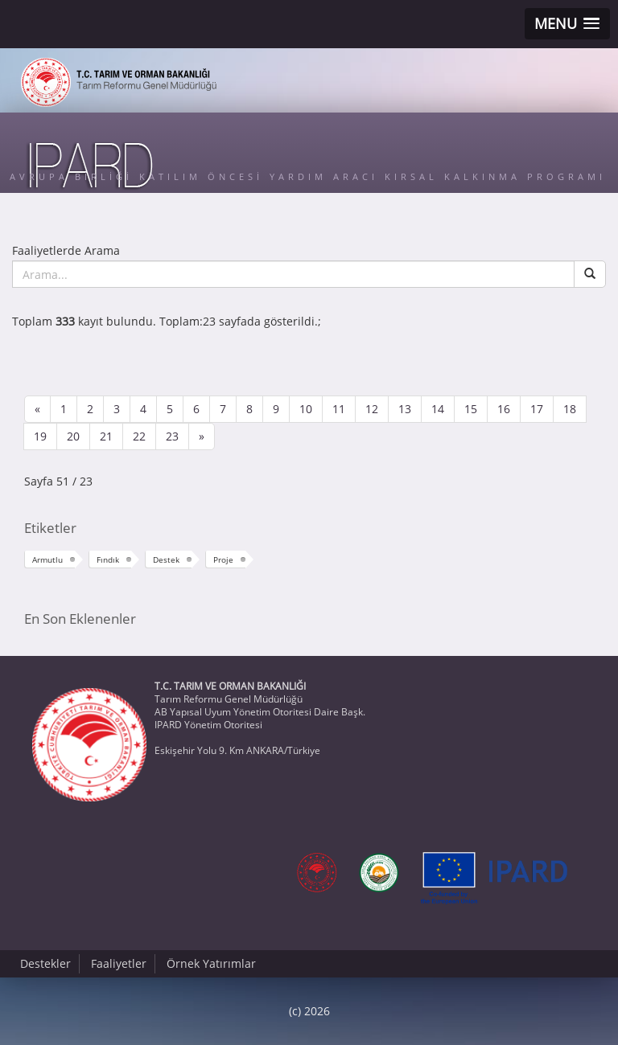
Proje (223, 559)
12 (371, 408)
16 (503, 408)
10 (305, 408)
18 (569, 408)
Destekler (45, 963)
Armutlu (47, 559)
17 (536, 408)
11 (338, 408)
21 (106, 436)
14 (437, 408)
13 (404, 408)
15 (470, 408)
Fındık (108, 559)
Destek (166, 559)
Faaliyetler (118, 963)
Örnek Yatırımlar (211, 963)
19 (40, 436)
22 (139, 436)
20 (73, 436)
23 (172, 436)
